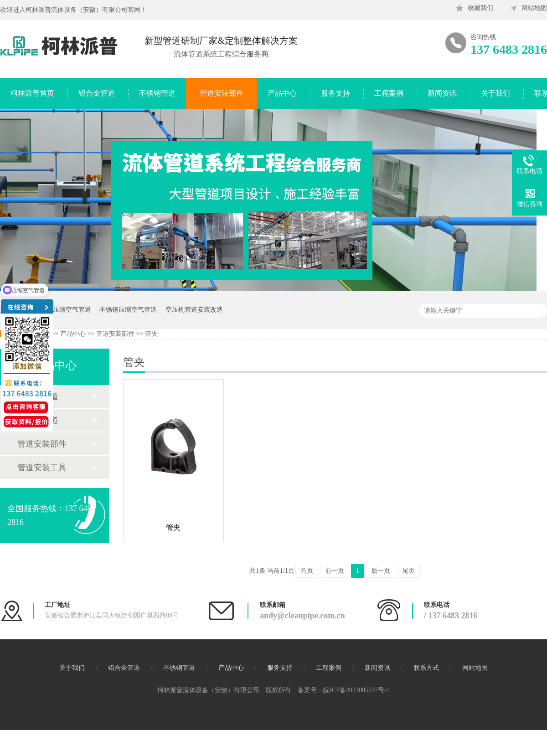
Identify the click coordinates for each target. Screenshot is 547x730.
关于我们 (495, 93)
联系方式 (426, 667)
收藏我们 (480, 8)
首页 (306, 570)
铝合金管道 (96, 93)
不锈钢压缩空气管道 (128, 309)
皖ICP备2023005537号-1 (356, 690)
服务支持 (335, 93)
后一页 (380, 570)
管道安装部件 (221, 93)
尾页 (408, 570)
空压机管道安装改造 (194, 309)
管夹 (151, 333)
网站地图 (534, 8)
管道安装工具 (42, 467)
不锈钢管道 (157, 93)
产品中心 (282, 93)
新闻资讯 (442, 93)
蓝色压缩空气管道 (65, 309)
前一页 (334, 570)
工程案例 (388, 93)
